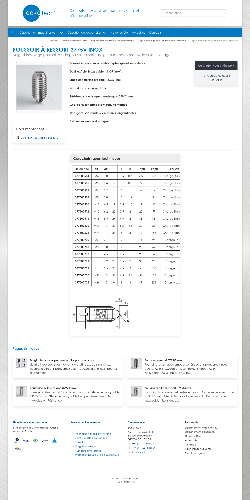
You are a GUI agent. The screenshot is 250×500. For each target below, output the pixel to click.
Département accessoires (84, 32)
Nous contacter (136, 421)
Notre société (119, 32)
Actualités (138, 32)
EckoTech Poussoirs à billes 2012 (37, 137)
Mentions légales (195, 453)
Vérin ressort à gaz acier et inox (93, 433)
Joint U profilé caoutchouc (91, 437)
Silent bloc (81, 442)
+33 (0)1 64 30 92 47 (144, 443)
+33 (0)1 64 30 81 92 (144, 448)
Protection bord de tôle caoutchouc (97, 454)
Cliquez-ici (216, 80)
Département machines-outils (39, 32)
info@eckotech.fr (142, 452)
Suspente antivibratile (88, 450)
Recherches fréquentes (198, 448)
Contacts (155, 32)
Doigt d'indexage (85, 446)
